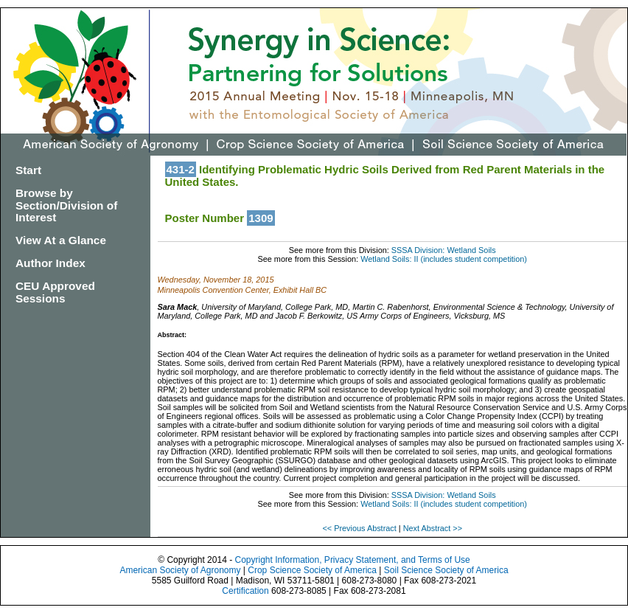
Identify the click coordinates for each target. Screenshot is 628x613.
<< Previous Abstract (360, 528)
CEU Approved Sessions (55, 292)
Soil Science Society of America (446, 570)
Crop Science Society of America (312, 570)
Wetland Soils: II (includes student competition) (443, 258)
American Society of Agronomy (179, 570)
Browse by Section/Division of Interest (66, 205)
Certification (245, 591)
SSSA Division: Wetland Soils (443, 250)
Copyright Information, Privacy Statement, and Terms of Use (352, 560)
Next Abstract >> (432, 528)
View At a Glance (60, 240)
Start (28, 170)
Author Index (50, 263)
